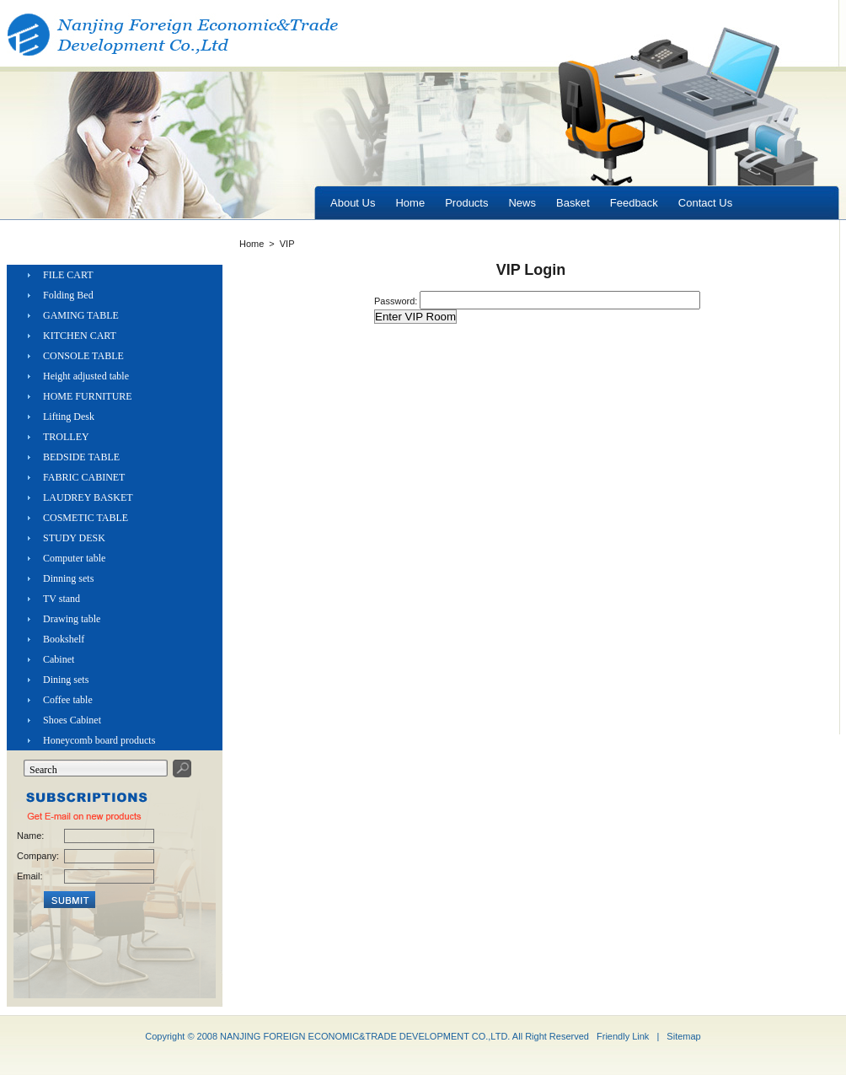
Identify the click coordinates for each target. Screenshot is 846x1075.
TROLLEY (66, 437)
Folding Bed (68, 295)
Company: (37, 856)
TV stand (61, 599)
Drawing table (71, 619)
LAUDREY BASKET (88, 497)
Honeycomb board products (99, 740)
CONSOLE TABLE (83, 356)
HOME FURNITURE (87, 396)
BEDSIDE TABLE (81, 457)
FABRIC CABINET (84, 477)
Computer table (74, 558)
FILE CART (68, 275)
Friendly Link (623, 1036)
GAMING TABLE (81, 315)
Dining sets (65, 679)
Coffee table (68, 700)
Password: (397, 301)
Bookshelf (63, 639)
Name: (30, 835)
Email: (30, 876)
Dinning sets (68, 578)
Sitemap (683, 1036)
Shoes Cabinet (72, 720)
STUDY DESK (74, 538)
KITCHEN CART (79, 335)
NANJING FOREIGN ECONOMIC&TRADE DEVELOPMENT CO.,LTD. (365, 1036)
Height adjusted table (86, 376)
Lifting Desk (68, 416)
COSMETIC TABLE (85, 518)
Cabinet (58, 659)
